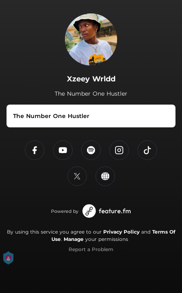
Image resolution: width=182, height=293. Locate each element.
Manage (74, 239)
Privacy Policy (121, 232)
